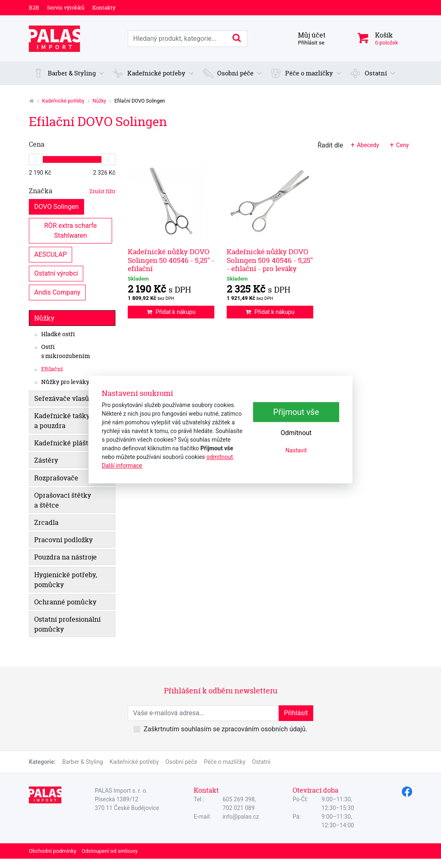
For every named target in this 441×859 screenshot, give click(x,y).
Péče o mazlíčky (225, 761)
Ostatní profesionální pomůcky (67, 624)
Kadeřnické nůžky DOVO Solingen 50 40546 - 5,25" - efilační (171, 260)
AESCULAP (50, 254)
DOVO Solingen (56, 206)
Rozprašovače (56, 477)
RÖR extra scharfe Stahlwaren (71, 230)
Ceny (399, 145)
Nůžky (99, 101)
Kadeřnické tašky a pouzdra (62, 420)
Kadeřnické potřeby (63, 101)
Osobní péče (181, 761)
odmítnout (219, 457)
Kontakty (103, 7)
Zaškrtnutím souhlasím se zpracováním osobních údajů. (225, 729)
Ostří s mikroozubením (65, 351)
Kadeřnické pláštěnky (69, 442)
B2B (34, 7)
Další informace (122, 465)
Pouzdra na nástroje (65, 557)
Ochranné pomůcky (65, 601)
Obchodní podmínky (52, 851)
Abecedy (364, 145)
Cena (37, 144)
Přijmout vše (296, 412)
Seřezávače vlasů (61, 398)
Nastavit (296, 450)
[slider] (36, 159)
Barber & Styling (82, 761)
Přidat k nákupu (171, 312)
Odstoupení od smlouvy (110, 851)
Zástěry (46, 460)
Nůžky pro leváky (65, 382)
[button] (68, 73)
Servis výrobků (65, 7)
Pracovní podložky (63, 539)
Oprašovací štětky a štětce (62, 500)
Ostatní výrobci (56, 273)
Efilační (52, 369)
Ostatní (261, 761)
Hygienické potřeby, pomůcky (65, 579)
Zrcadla (46, 522)
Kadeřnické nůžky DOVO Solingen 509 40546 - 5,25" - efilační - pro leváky (270, 260)
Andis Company (57, 292)
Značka (72, 191)
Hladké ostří (58, 334)
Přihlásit (296, 713)
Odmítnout (296, 433)
